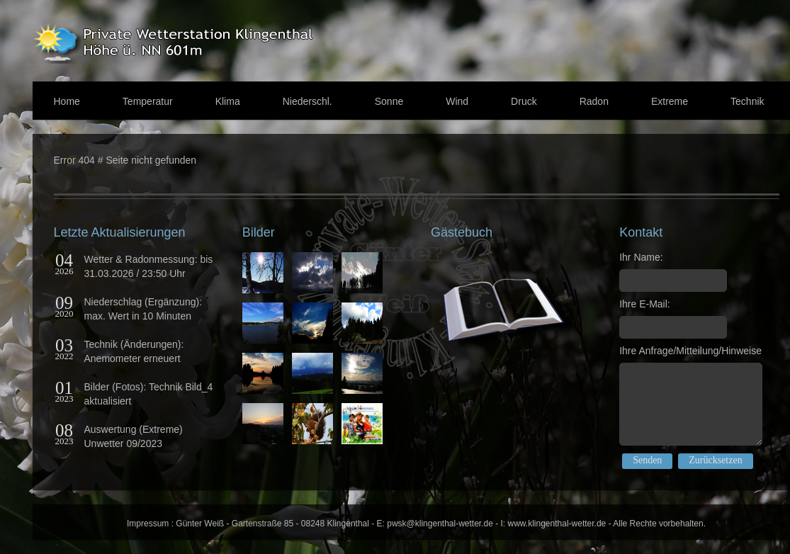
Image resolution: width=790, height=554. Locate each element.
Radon (594, 101)
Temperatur (148, 101)
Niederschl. (307, 101)
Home (67, 101)
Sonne (389, 101)
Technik (747, 101)
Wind (457, 101)
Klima (227, 101)
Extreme (669, 101)
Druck (524, 101)
